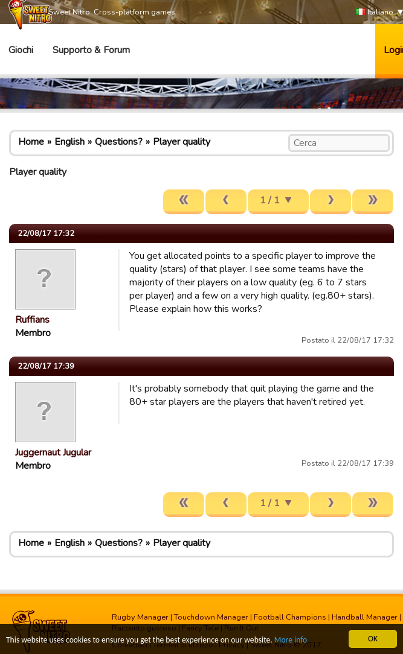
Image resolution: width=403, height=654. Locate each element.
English (69, 141)
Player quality (181, 141)
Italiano (374, 12)
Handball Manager (365, 617)
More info (290, 640)
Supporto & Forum (91, 50)
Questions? (119, 141)
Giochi (20, 50)
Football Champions (290, 617)
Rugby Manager (140, 617)
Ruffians (32, 319)
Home (31, 141)
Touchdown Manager (211, 617)
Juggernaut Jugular (53, 452)
